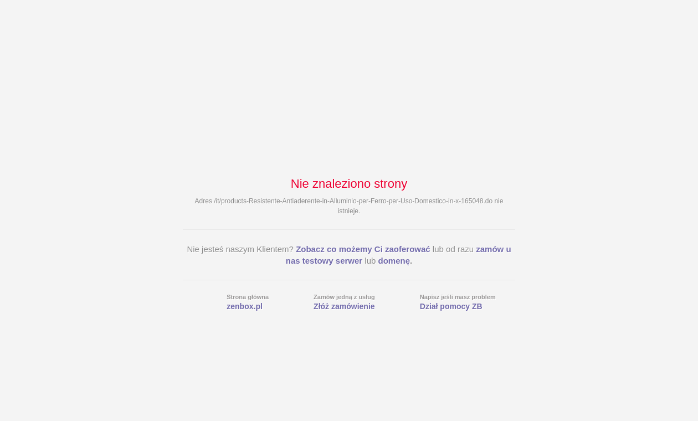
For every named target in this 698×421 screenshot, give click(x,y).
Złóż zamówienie (344, 306)
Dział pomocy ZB (451, 306)
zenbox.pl (245, 306)
